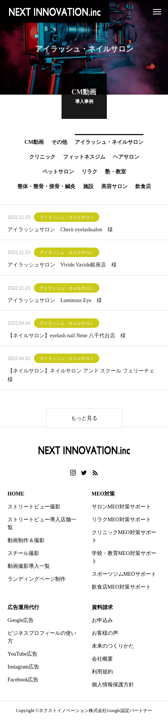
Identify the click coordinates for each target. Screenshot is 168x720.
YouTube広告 (22, 654)
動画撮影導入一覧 (29, 566)
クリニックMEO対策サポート (124, 536)
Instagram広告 (23, 667)
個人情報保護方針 (113, 684)
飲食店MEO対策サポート (121, 587)
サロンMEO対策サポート (121, 507)
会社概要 (102, 659)
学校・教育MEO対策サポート (124, 557)
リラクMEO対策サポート (121, 519)
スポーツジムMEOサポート (124, 574)
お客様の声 (105, 633)
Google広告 (21, 620)
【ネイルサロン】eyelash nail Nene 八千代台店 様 (67, 337)
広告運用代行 (23, 607)
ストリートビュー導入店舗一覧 (42, 523)
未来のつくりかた (113, 646)
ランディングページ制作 (37, 579)
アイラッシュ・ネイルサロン (67, 218)
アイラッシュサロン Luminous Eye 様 (55, 301)
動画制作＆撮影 (26, 540)
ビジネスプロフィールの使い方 (42, 637)
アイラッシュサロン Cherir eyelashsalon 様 (60, 231)
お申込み (102, 620)
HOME (16, 494)
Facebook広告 (23, 680)
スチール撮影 (23, 553)
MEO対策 (103, 494)
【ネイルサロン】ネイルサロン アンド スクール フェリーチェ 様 (84, 376)
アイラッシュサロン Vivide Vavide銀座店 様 (62, 266)
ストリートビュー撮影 (34, 507)
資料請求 (102, 607)
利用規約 (102, 672)
